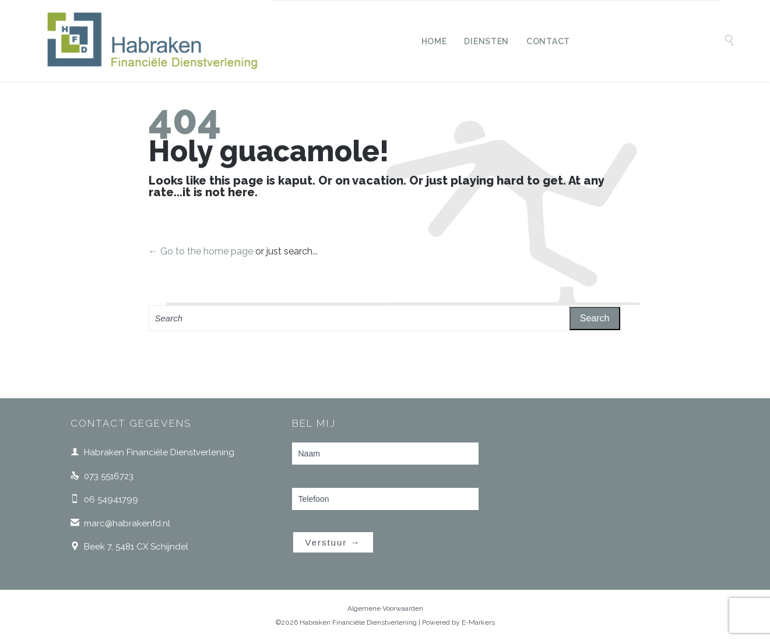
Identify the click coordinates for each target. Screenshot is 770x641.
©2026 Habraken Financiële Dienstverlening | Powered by (369, 622)
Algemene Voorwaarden (385, 608)
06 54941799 (104, 499)
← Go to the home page (201, 251)
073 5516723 (102, 476)
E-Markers (478, 622)
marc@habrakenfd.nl (120, 523)
